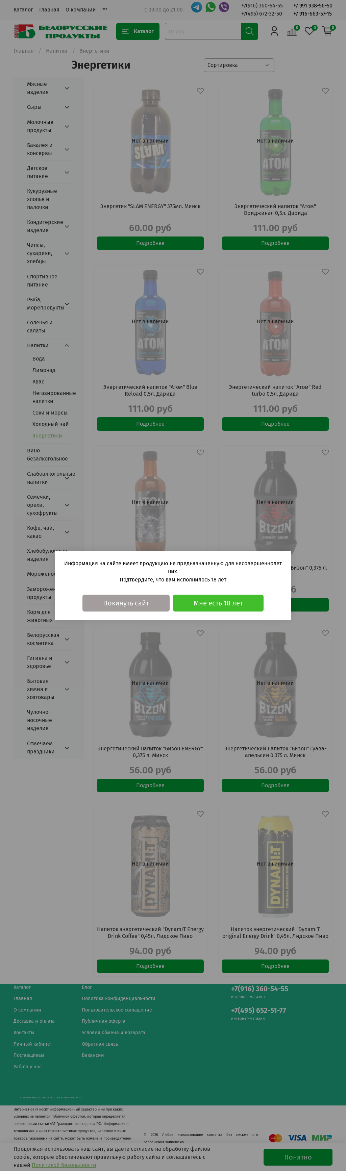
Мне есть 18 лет (218, 603)
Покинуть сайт (126, 603)
